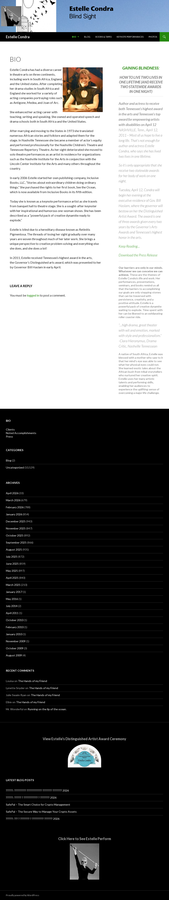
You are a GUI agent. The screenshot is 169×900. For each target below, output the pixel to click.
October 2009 (14, 648)
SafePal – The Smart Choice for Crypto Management (38, 804)
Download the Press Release (138, 255)
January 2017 (14, 591)
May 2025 (12, 570)
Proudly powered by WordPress (22, 895)
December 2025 (15, 521)
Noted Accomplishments (21, 433)
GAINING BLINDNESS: (140, 68)
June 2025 (12, 563)
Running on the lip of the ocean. (47, 709)
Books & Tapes (103, 36)
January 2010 (14, 634)
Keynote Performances (130, 36)
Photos (153, 36)
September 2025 (16, 542)
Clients (10, 429)
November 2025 (15, 528)
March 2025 (13, 584)
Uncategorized (15, 467)
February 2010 (15, 627)
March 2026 (13, 500)
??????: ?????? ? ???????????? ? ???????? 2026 (31, 797)
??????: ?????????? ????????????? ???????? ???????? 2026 (37, 790)
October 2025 (14, 535)
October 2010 (14, 620)
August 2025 (14, 549)
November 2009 (15, 641)
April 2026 (12, 493)
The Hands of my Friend (32, 681)
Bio (74, 36)
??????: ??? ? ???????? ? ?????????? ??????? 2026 (32, 818)
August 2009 (14, 655)
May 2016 (12, 599)
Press (9, 436)
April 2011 (12, 613)
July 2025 (11, 556)
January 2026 (14, 514)
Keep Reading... (129, 246)
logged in (33, 295)
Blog (87, 36)
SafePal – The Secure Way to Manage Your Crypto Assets (41, 811)
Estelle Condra (18, 37)
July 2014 (11, 606)
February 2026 (15, 507)
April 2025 (12, 577)
